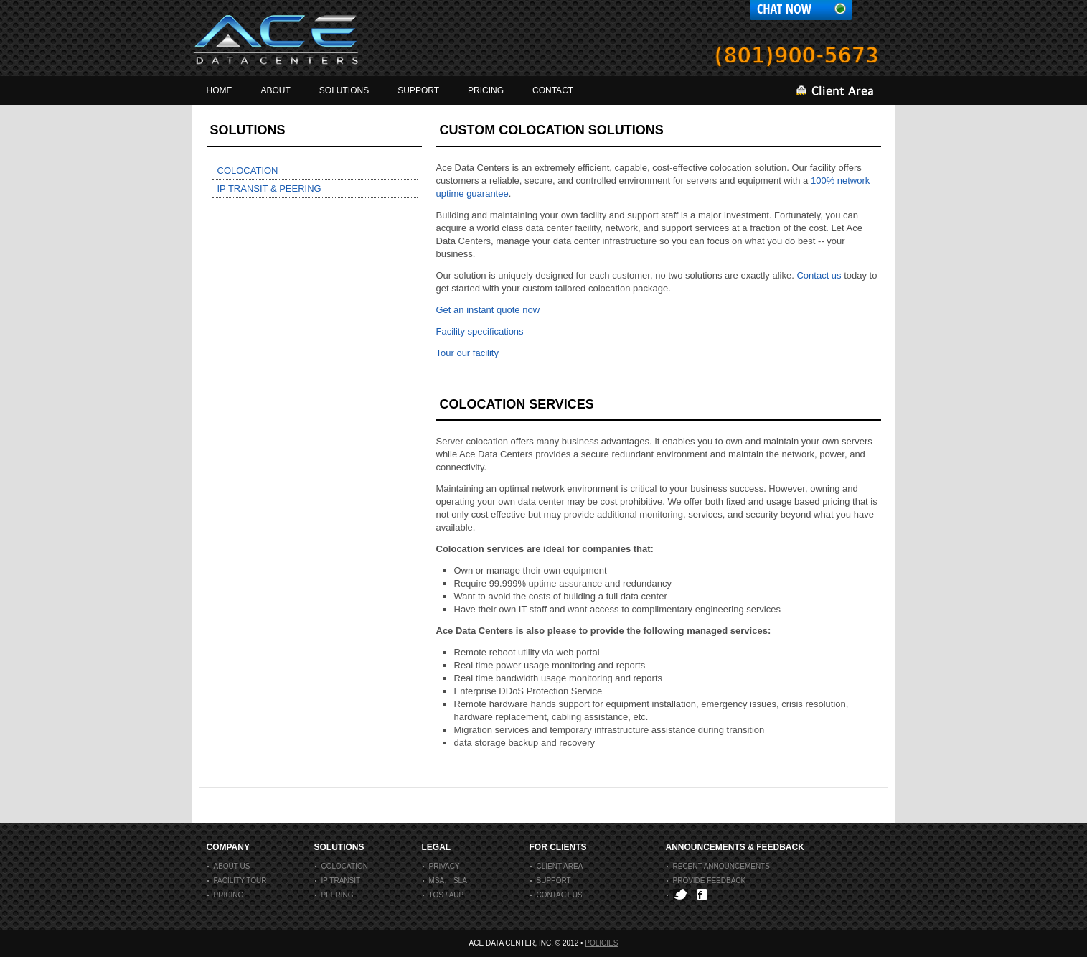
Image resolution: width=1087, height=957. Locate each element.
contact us (556, 895)
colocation (341, 866)
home (219, 90)
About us (228, 866)
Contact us (818, 275)
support (550, 880)
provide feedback (706, 880)
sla (460, 880)
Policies (601, 943)
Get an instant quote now (488, 309)
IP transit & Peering (269, 188)
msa (434, 880)
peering (334, 895)
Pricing (225, 895)
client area (556, 866)
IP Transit (338, 880)
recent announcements (718, 866)
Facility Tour (237, 880)
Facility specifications (480, 331)
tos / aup (443, 895)
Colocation (247, 170)
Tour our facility (467, 352)
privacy (441, 866)
